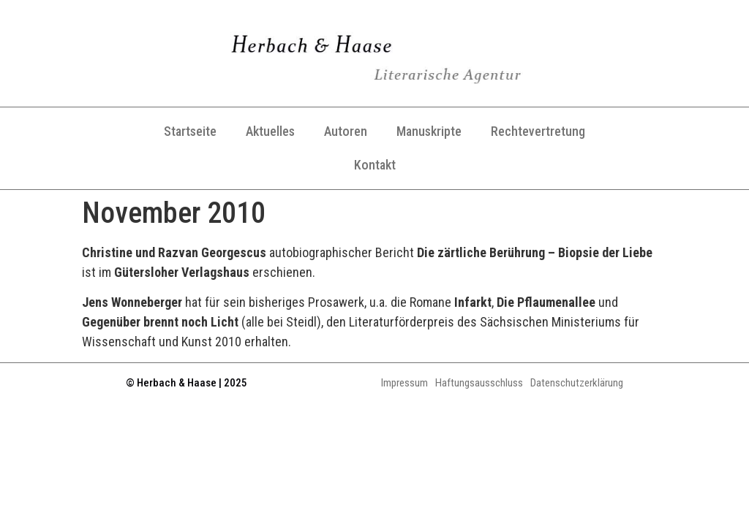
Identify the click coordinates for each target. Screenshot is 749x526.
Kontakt (375, 164)
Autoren (345, 131)
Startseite (190, 131)
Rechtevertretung (538, 131)
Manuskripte (429, 131)
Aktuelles (270, 131)
